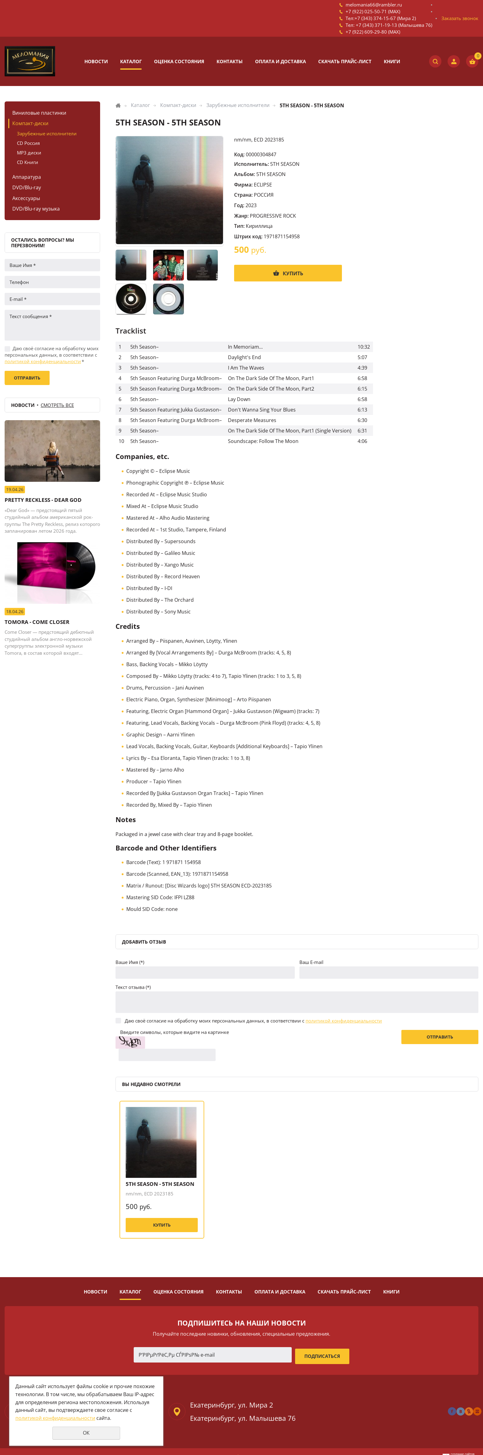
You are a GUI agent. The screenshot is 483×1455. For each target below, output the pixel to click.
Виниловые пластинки (39, 112)
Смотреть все (57, 405)
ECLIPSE (263, 184)
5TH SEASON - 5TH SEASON (156, 1172)
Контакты (230, 61)
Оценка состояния (179, 61)
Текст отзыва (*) (133, 987)
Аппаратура (26, 177)
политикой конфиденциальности (43, 361)
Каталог (131, 61)
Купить (293, 273)
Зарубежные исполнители (47, 133)
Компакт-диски (30, 123)
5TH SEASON (284, 164)
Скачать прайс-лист (344, 61)
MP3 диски (29, 153)
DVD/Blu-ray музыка (36, 208)
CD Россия (28, 143)
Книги (392, 61)
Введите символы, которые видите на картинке (174, 1032)
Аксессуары (26, 198)
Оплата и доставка (280, 61)
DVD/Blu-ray (26, 187)
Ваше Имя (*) (130, 962)
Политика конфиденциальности (241, 1445)
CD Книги (27, 162)
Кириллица (259, 226)
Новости (96, 61)
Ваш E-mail (311, 962)
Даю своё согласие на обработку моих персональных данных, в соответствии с (52, 354)
